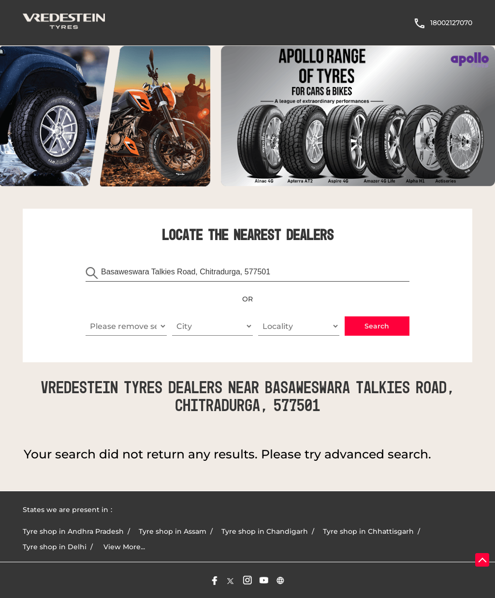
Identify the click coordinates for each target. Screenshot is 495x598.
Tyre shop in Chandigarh (264, 531)
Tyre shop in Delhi (55, 546)
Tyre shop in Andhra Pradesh (73, 531)
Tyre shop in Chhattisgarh (368, 531)
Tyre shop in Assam (172, 531)
